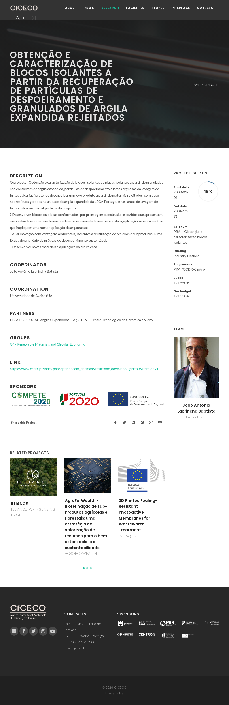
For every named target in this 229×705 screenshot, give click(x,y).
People (158, 8)
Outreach (206, 8)
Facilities (135, 8)
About (71, 8)
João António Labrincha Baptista (196, 408)
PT (25, 18)
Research (110, 8)
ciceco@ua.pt (74, 648)
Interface (180, 8)
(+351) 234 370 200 (79, 642)
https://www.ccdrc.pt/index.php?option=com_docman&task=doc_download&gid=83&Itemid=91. (84, 368)
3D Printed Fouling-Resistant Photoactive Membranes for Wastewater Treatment (138, 515)
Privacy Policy (114, 693)
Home (196, 85)
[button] (84, 568)
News (89, 8)
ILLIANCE (19, 503)
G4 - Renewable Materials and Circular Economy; (47, 344)
